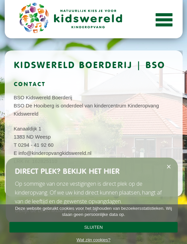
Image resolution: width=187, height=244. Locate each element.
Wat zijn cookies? (94, 239)
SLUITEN (93, 227)
